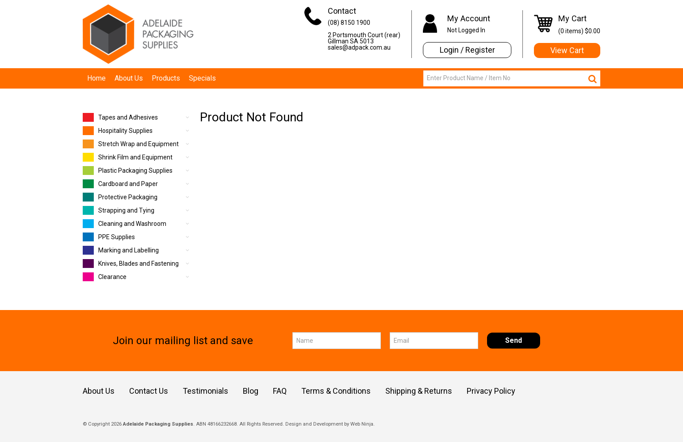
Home (96, 78)
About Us (129, 78)
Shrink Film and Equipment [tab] (128, 157)
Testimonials (205, 391)
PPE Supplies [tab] (109, 237)
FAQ (280, 391)
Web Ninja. (362, 424)
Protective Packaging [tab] (120, 197)
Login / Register (467, 49)
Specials (202, 78)
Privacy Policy (491, 391)
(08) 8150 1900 (349, 22)
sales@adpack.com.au (359, 47)
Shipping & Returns (418, 391)
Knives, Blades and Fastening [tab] (131, 263)
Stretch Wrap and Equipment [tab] (131, 144)
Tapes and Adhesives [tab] (120, 117)
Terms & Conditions (336, 391)
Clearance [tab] (105, 276)
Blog (250, 391)
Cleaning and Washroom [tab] (124, 223)
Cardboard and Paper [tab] (120, 183)
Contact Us (148, 391)
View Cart (567, 50)
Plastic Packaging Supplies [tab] (128, 170)
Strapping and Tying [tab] (118, 210)
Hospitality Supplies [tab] (118, 130)
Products (166, 78)
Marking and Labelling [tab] (121, 250)
